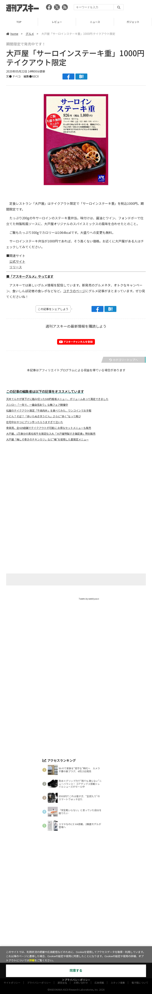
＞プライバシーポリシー (76, 979)
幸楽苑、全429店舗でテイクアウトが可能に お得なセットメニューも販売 (48, 427)
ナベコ (16, 76)
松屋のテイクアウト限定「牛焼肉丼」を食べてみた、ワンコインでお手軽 (48, 410)
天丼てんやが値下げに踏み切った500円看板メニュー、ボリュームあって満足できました (57, 399)
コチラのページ (74, 290)
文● (9, 76)
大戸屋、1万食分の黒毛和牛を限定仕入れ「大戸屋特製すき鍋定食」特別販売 (50, 433)
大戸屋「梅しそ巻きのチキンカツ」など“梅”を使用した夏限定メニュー (47, 439)
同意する (76, 970)
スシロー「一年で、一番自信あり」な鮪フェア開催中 (37, 404)
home (12, 34)
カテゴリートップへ (123, 360)
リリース (15, 267)
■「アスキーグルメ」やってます (30, 276)
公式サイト (17, 261)
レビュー (57, 22)
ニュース (95, 22)
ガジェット (133, 22)
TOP (19, 22)
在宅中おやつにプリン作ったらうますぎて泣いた (34, 422)
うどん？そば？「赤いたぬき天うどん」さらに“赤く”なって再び (43, 416)
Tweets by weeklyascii (89, 598)
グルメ (30, 34)
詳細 (31, 960)
